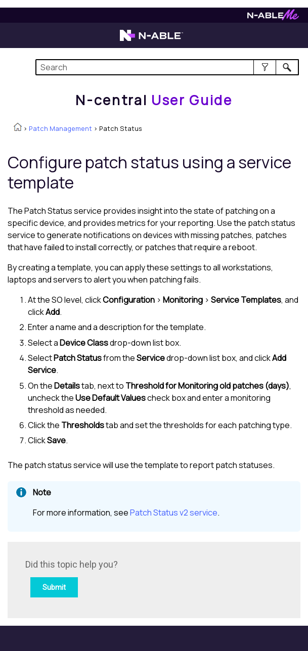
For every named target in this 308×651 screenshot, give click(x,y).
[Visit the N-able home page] (151, 39)
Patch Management (60, 128)
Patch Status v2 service (173, 512)
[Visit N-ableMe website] (273, 17)
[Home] (153, 100)
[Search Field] (167, 67)
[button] (264, 67)
